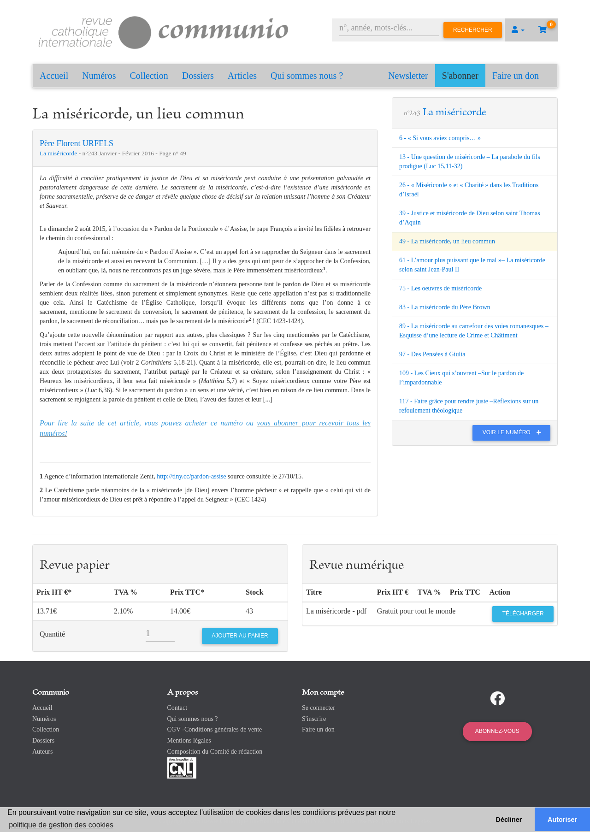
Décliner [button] (509, 819)
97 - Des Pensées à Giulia (432, 354)
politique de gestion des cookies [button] (61, 825)
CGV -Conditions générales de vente (214, 729)
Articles (242, 76)
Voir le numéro (514, 432)
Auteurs (42, 751)
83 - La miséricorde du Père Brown (444, 307)
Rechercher (472, 30)
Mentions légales (189, 740)
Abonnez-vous (497, 731)
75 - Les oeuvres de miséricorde (440, 288)
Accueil (54, 76)
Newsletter (408, 76)
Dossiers (198, 76)
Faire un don (515, 76)
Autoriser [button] (562, 819)
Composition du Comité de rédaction (215, 751)
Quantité (52, 634)
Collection (149, 76)
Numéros (99, 76)
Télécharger (523, 613)
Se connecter (318, 707)
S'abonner (460, 76)
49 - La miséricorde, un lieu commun (447, 241)
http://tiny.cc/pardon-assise (191, 476)
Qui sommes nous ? (307, 76)
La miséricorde (59, 153)
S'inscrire (314, 718)
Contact (177, 707)
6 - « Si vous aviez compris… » (440, 138)
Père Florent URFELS (76, 143)
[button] (518, 29)
